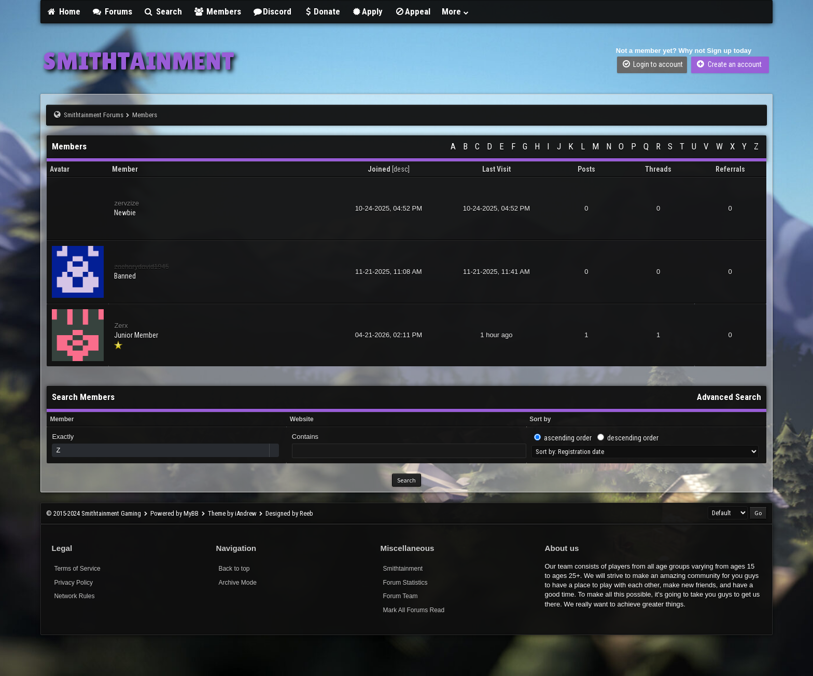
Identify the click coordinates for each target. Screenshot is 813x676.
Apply (367, 11)
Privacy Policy (73, 582)
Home (63, 11)
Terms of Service (77, 568)
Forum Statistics (405, 582)
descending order (632, 438)
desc (401, 169)
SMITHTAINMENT (138, 61)
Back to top (233, 568)
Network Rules (74, 596)
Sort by (540, 419)
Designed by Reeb (289, 513)
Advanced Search (729, 397)
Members (217, 11)
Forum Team (400, 596)
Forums (112, 11)
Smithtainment (403, 568)
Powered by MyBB (174, 513)
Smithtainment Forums (93, 115)
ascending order (568, 438)
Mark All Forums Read (413, 610)
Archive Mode (237, 582)
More (456, 11)
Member (62, 419)
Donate (321, 11)
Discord (272, 11)
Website (302, 419)
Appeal (412, 11)
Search (163, 11)
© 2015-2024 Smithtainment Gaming (93, 513)
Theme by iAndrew (232, 513)
